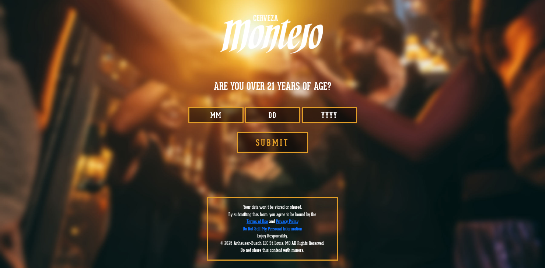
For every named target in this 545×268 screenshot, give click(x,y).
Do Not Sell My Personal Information (272, 229)
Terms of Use (257, 221)
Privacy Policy (287, 221)
